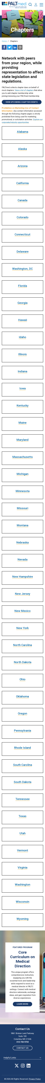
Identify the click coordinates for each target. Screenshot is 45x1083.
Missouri (22, 508)
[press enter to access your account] (35, 5)
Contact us (23, 1048)
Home (4, 41)
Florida (22, 286)
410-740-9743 (22, 1042)
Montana (22, 525)
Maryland (22, 440)
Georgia (22, 303)
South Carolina (22, 765)
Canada (22, 200)
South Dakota (22, 782)
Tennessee (22, 799)
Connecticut (22, 234)
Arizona (22, 166)
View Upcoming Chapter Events (22, 102)
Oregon (22, 713)
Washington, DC (22, 268)
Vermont (22, 850)
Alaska (22, 149)
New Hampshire (22, 576)
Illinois (22, 354)
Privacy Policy (35, 1079)
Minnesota (23, 491)
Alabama (22, 131)
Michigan (22, 474)
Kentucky (23, 405)
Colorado (22, 217)
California (22, 183)
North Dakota (22, 662)
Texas (22, 816)
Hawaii (22, 320)
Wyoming (22, 919)
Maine (22, 422)
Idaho (22, 337)
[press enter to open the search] (30, 5)
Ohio (22, 679)
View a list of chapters (24, 90)
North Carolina (22, 645)
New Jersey (22, 593)
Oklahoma (22, 696)
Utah (23, 833)
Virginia (22, 867)
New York (22, 628)
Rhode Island (22, 747)
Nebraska (22, 542)
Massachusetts (22, 457)
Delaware (23, 251)
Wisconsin (22, 901)
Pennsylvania (22, 730)
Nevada (22, 559)
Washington (22, 884)
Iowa (22, 388)
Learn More (22, 1004)
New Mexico (22, 611)
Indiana (22, 371)
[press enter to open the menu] (41, 5)
